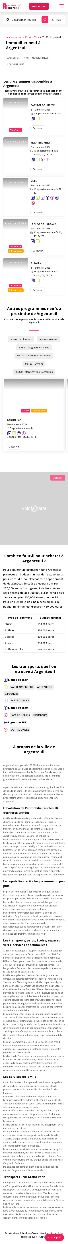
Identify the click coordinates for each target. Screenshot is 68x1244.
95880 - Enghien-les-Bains (34, 347)
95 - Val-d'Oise (32, 37)
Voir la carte (34, 508)
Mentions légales (48, 1233)
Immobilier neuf (14, 37)
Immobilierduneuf (11, 6)
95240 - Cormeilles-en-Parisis (34, 355)
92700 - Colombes (21, 339)
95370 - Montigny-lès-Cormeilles (34, 371)
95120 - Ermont (34, 363)
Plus (58, 19)
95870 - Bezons (48, 339)
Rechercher (39, 6)
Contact (43, 1236)
